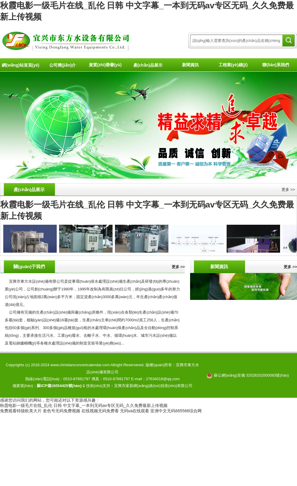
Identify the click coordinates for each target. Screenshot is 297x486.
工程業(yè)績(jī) (233, 64)
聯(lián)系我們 (275, 64)
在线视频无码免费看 (100, 410)
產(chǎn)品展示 (147, 65)
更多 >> (288, 189)
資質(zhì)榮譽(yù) (105, 64)
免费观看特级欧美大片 (21, 410)
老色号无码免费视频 (61, 410)
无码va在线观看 (134, 410)
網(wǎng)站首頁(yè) (20, 65)
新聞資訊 (190, 64)
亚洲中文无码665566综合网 (176, 410)
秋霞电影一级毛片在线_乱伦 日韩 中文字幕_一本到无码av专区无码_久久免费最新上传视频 (84, 405)
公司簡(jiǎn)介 (62, 65)
